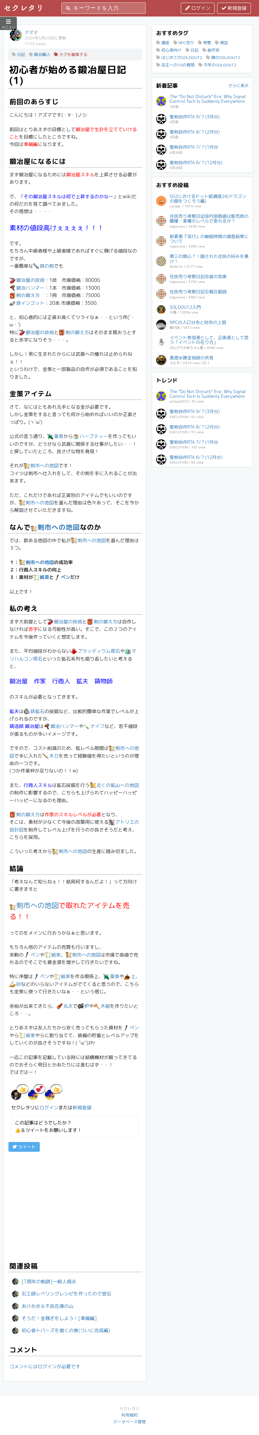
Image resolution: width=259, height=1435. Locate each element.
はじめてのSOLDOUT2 (179, 57)
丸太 (65, 1006)
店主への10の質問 (175, 65)
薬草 (55, 436)
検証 (221, 43)
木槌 (102, 1006)
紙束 (41, 577)
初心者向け (168, 50)
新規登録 (234, 8)
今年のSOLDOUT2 (217, 65)
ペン (62, 577)
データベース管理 (129, 1422)
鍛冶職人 (39, 54)
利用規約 (129, 1415)
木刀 (50, 756)
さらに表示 (238, 85)
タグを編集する (70, 54)
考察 (204, 43)
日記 (18, 54)
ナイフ (94, 726)
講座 (162, 43)
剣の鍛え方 (24, 295)
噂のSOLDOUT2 (223, 57)
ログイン (197, 8)
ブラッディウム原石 (95, 651)
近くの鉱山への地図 (114, 785)
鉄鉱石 (34, 711)
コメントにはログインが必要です (44, 1366)
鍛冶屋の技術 (27, 280)
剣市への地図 (41, 465)
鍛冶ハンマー (27, 288)
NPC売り (183, 43)
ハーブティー (90, 436)
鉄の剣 (43, 266)
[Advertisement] (75, 1206)
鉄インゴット (27, 303)
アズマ (31, 32)
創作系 (211, 50)
